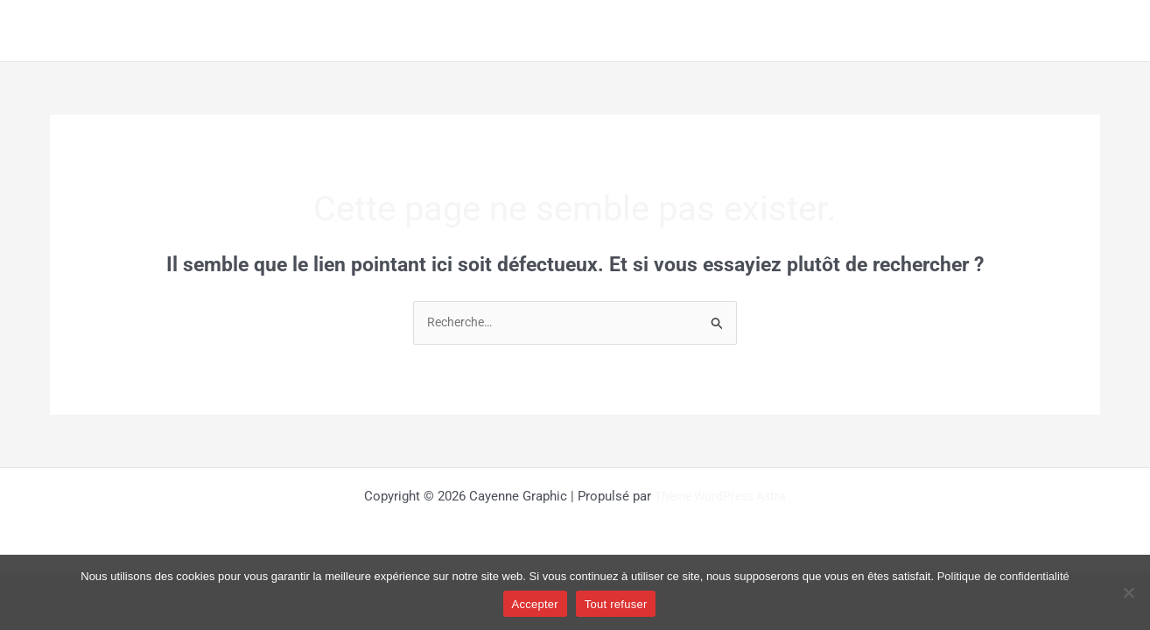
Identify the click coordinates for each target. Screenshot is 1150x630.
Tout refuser (616, 604)
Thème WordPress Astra (720, 497)
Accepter (535, 604)
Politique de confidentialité (1003, 576)
